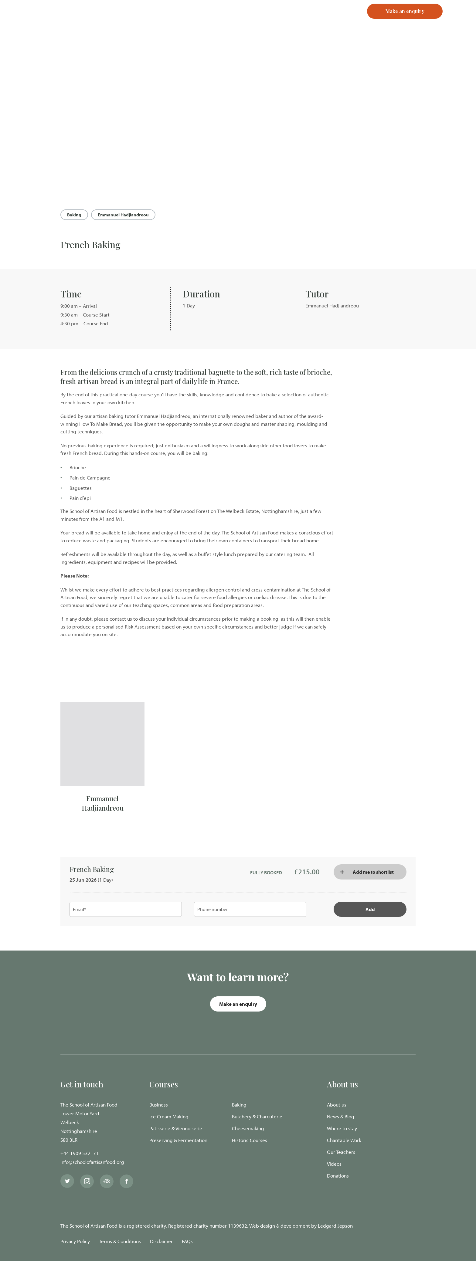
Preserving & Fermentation (178, 1140)
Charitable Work (344, 1140)
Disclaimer (161, 1241)
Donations (338, 1175)
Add (370, 909)
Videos (334, 1164)
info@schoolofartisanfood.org (92, 1162)
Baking (74, 215)
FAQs (187, 1241)
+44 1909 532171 (79, 1153)
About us (336, 1104)
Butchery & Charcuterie (257, 1116)
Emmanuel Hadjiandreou (123, 215)
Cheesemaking (248, 1128)
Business (158, 1104)
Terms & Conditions (120, 1241)
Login (300, 21)
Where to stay (342, 1128)
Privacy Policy (75, 1241)
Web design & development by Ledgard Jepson (301, 1225)
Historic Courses (249, 1140)
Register (326, 21)
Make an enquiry (238, 1004)
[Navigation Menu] (459, 21)
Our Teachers (341, 1152)
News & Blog (340, 1116)
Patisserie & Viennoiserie (175, 1128)
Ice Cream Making (169, 1116)
